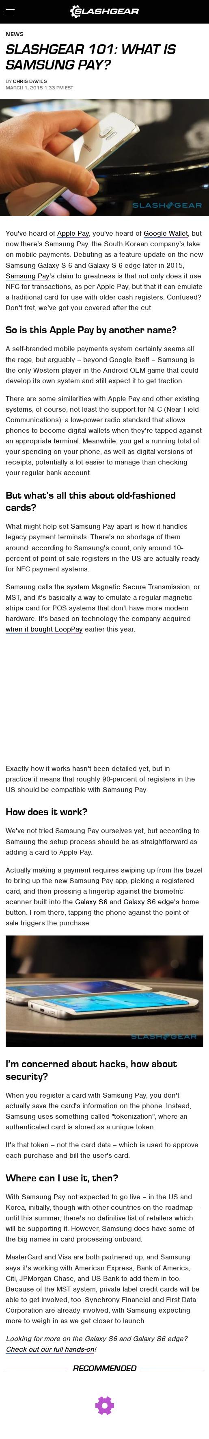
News (15, 34)
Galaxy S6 (91, 901)
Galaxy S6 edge (148, 901)
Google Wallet (166, 233)
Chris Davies (30, 81)
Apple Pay (73, 233)
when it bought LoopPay (44, 629)
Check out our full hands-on (50, 1349)
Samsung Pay (28, 275)
